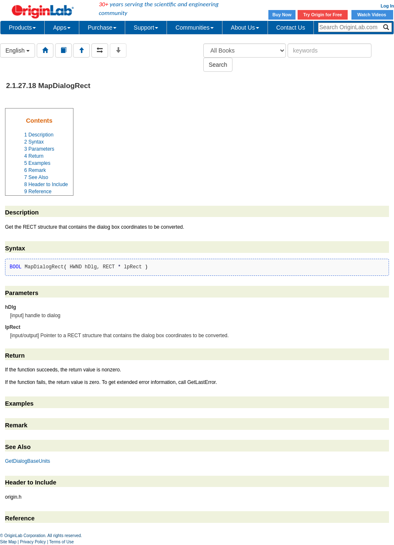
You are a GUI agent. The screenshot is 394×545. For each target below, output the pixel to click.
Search (218, 64)
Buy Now (282, 14)
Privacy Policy (33, 542)
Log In (387, 5)
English (17, 50)
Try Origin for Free (322, 14)
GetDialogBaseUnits (27, 461)
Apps (62, 27)
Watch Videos (372, 14)
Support (146, 27)
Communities (194, 27)
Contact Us (290, 27)
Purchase (102, 27)
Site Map (8, 542)
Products (22, 27)
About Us (245, 27)
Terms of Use (61, 542)
